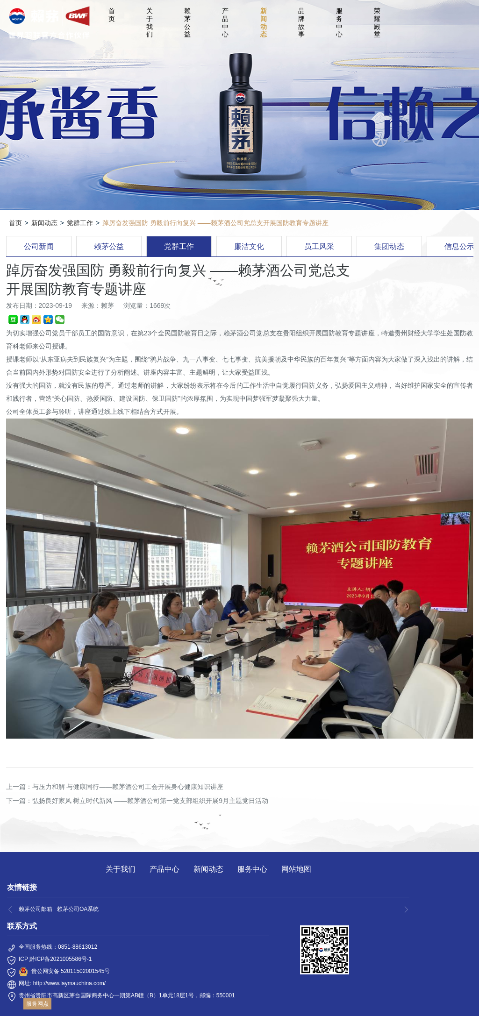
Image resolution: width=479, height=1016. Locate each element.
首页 (15, 223)
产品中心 (225, 22)
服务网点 (37, 1004)
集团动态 (389, 246)
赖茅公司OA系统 (78, 909)
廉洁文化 (249, 246)
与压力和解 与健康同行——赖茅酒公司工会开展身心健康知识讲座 (128, 786)
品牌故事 (301, 22)
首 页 (113, 14)
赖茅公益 (187, 22)
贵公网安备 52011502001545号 (70, 971)
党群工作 (80, 223)
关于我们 (149, 22)
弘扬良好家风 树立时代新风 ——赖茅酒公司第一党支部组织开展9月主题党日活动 (150, 800)
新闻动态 (263, 22)
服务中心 (339, 22)
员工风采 (319, 246)
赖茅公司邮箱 (35, 909)
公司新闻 (39, 246)
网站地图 (296, 869)
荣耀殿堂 (377, 22)
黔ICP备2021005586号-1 (60, 959)
